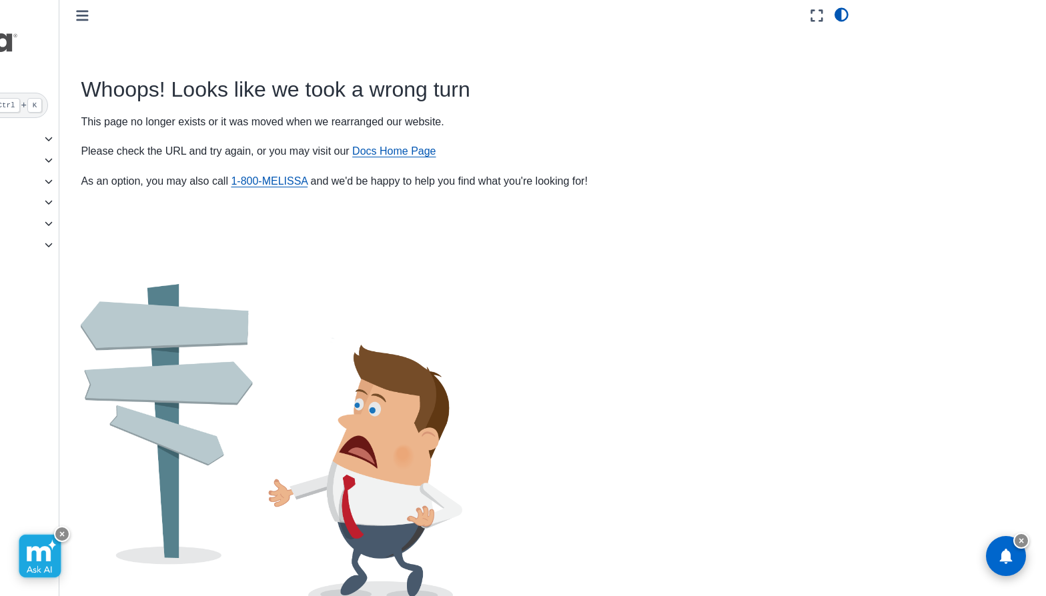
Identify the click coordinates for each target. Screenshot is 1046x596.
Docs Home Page (543, 151)
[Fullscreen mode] (817, 16)
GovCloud (38, 138)
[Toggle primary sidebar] (232, 16)
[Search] (104, 105)
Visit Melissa (260, 562)
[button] (104, 49)
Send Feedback (354, 562)
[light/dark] (841, 14)
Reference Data (51, 223)
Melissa (33, 244)
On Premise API (51, 181)
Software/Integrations (62, 202)
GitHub (437, 562)
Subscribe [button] (656, 562)
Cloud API (38, 160)
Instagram (585, 562)
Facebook (508, 562)
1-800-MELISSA (419, 181)
